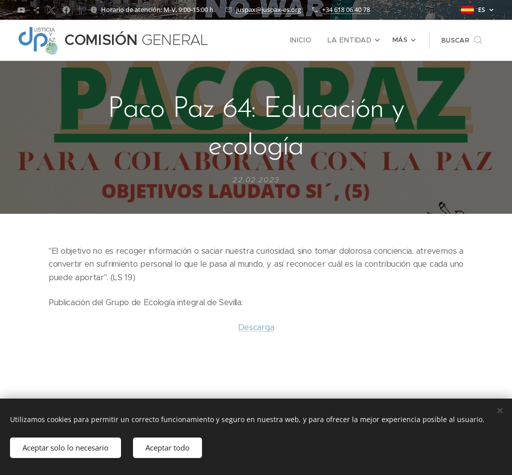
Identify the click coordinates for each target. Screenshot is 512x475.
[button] (461, 40)
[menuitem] (243, 40)
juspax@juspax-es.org (268, 9)
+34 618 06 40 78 (346, 9)
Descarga (256, 327)
